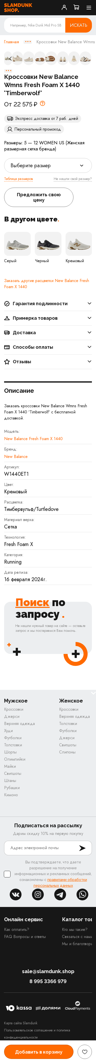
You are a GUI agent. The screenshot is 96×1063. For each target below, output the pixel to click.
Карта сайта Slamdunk (20, 1023)
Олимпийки (14, 759)
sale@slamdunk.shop (48, 971)
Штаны (10, 781)
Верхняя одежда (19, 723)
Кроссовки (13, 709)
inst (38, 894)
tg (60, 894)
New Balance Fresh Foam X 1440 (33, 439)
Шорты (10, 752)
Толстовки (13, 745)
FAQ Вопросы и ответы (25, 937)
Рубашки (12, 788)
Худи (8, 731)
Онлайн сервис (23, 919)
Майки (10, 766)
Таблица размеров (18, 178)
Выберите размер (30, 165)
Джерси (11, 716)
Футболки (13, 738)
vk (16, 894)
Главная (11, 42)
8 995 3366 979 (48, 981)
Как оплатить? (16, 929)
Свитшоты (12, 773)
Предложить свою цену (39, 197)
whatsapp (82, 894)
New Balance (16, 456)
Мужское (16, 701)
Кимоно (11, 795)
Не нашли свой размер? (73, 178)
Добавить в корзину (38, 1052)
